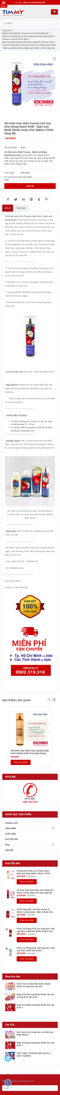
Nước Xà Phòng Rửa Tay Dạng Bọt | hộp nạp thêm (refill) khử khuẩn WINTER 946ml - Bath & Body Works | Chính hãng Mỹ (36, 949)
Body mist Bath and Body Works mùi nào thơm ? (35, 1006)
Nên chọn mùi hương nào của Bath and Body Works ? (35, 1033)
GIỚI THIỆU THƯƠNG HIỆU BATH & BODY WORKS (33, 1054)
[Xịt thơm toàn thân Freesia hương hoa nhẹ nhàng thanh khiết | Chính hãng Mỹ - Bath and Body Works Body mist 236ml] (8, 199)
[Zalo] (47, 198)
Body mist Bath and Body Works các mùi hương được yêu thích (35, 995)
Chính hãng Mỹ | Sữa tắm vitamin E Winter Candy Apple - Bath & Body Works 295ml (36, 910)
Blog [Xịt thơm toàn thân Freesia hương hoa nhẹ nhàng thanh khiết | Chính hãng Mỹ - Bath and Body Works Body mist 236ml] (7, 845)
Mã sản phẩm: (11, 147)
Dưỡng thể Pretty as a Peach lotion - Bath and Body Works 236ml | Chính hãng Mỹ (33, 872)
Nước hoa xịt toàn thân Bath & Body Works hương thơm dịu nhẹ (33, 985)
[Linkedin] (23, 199)
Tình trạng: (9, 173)
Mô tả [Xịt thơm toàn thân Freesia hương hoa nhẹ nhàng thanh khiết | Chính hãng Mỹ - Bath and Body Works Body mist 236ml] (7, 208)
